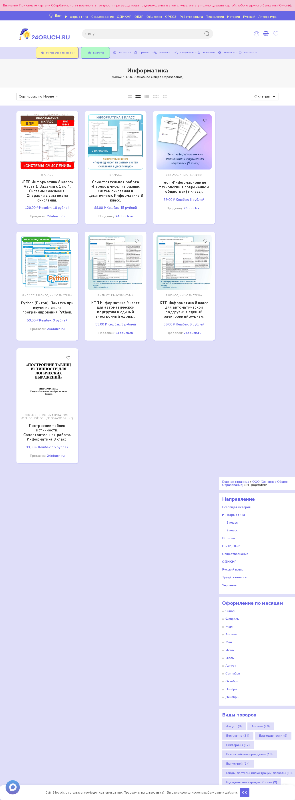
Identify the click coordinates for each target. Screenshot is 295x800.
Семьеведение (102, 16)
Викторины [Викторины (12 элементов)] (238, 740)
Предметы (142, 52)
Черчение (229, 581)
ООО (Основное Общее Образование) (155, 77)
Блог (55, 15)
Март (229, 622)
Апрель (231, 630)
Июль (229, 653)
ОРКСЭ (171, 16)
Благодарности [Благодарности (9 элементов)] (273, 731)
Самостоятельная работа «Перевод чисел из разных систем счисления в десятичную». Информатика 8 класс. (113, 189)
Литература (267, 16)
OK (244, 793)
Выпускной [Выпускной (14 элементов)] (238, 759)
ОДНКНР (124, 16)
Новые (48, 96)
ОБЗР (138, 16)
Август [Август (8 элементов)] (234, 722)
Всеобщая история (236, 502)
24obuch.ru (55, 214)
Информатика (76, 16)
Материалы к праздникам (59, 53)
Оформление (184, 52)
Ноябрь (231, 684)
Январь (230, 606)
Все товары (121, 52)
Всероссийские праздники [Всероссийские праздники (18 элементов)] (249, 750)
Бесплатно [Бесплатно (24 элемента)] (237, 731)
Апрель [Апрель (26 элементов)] (260, 722)
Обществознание (235, 549)
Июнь (229, 645)
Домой (117, 77)
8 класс (46, 173)
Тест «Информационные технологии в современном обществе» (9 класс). (180, 185)
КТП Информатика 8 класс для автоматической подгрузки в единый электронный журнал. (180, 306)
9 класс (41, 292)
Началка (245, 52)
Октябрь (231, 676)
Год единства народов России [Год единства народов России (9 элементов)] (251, 778)
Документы (162, 52)
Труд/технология (235, 573)
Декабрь (232, 692)
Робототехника (191, 16)
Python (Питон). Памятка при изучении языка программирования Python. (46, 305)
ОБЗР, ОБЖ (231, 541)
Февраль (232, 614)
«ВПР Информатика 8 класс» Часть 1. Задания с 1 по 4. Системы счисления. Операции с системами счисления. (46, 189)
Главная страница (235, 477)
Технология (215, 16)
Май (228, 637)
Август (230, 661)
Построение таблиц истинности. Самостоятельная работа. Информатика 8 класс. (46, 428)
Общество (154, 16)
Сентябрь (232, 669)
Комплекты (205, 52)
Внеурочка (226, 52)
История (233, 16)
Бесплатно (95, 53)
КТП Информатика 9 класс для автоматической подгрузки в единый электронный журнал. (113, 306)
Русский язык (232, 565)
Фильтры (262, 96)
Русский (249, 16)
